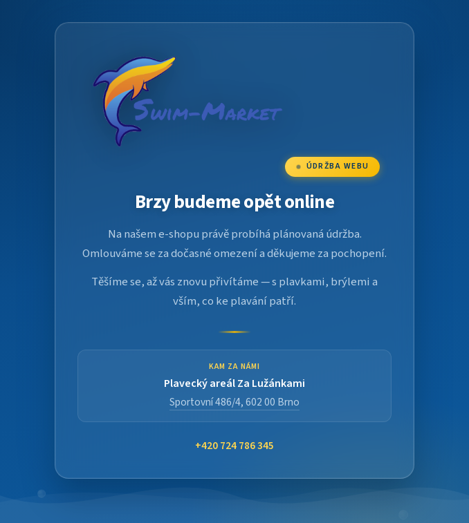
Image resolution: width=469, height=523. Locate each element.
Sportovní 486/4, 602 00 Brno (234, 402)
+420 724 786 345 (234, 446)
